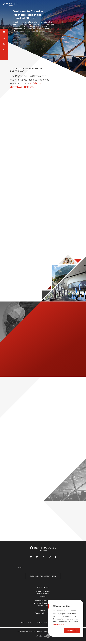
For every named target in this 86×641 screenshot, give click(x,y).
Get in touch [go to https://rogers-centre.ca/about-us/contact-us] (43, 587)
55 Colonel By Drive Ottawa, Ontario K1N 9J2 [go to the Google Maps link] (43, 593)
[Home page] (10, 4)
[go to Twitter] (4, 44)
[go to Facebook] (4, 56)
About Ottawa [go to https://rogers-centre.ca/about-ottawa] (26, 622)
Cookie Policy (58, 624)
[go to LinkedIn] (4, 38)
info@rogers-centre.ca (43, 600)
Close (70, 630)
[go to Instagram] (4, 50)
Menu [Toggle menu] (81, 4)
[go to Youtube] (4, 32)
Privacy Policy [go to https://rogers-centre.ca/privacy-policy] (42, 622)
